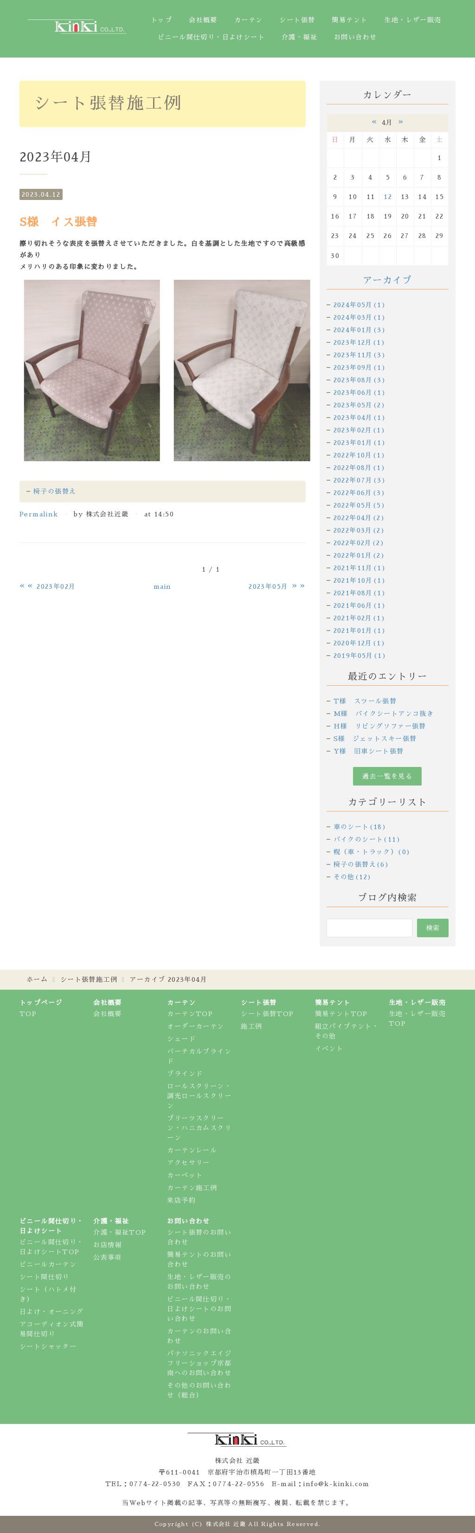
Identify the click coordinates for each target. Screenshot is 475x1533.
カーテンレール (192, 1150)
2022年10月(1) (359, 455)
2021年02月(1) (359, 618)
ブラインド (185, 1073)
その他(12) (353, 877)
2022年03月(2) (359, 530)
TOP (28, 1014)
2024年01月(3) (360, 330)
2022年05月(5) (359, 505)
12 (388, 196)
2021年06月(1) (360, 605)
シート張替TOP (267, 1014)
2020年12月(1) (359, 643)
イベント (329, 1048)
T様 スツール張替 (365, 701)
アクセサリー (188, 1162)
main (163, 586)
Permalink (38, 514)
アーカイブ (387, 280)
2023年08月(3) (360, 380)
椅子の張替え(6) (362, 864)
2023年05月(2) (359, 405)
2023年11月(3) (360, 355)
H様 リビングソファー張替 (380, 726)
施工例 (251, 1026)
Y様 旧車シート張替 (369, 751)
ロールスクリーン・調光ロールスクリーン (199, 1096)
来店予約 (181, 1200)
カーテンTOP (190, 1014)
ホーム (37, 979)
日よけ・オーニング (51, 1311)
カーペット (185, 1175)
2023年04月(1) (360, 417)
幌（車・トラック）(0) (372, 852)
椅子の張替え (54, 491)
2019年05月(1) (360, 655)
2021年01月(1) (360, 630)
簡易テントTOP (341, 1014)
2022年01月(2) (359, 555)
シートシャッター (48, 1346)
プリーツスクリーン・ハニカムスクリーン (199, 1128)
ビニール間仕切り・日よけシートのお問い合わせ (199, 1309)
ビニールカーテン (48, 1264)
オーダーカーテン (195, 1026)
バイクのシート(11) (367, 839)
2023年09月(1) (360, 367)
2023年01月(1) (360, 442)
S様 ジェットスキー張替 (375, 738)
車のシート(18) (360, 827)
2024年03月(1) (360, 317)
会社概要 (107, 1014)
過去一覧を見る (387, 776)
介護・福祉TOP (119, 1232)
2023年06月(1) (360, 392)
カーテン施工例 (192, 1188)
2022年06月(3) (359, 493)
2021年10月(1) (360, 580)
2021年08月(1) (360, 593)
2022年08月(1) (359, 467)
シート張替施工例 (88, 979)
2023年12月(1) (359, 342)
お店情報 (107, 1245)
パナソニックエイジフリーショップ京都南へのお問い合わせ (199, 1363)
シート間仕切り (44, 1277)
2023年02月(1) (359, 430)
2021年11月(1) (360, 568)
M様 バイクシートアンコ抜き (384, 713)
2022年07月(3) (360, 480)
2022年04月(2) (359, 518)
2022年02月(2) (359, 543)
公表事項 (107, 1257)
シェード (181, 1039)
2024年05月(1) (360, 305)
